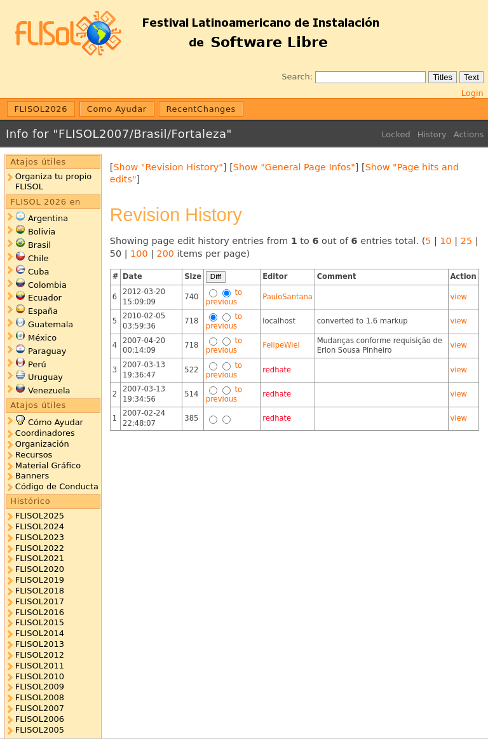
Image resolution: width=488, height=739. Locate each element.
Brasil (39, 245)
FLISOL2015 (39, 622)
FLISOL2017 (39, 601)
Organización (42, 444)
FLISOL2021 (39, 558)
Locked (395, 134)
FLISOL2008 (39, 697)
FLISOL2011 (39, 665)
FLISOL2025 (39, 515)
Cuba (38, 271)
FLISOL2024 (39, 526)
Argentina (48, 218)
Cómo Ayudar (55, 422)
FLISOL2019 (39, 580)
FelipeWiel (281, 345)
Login (472, 93)
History (432, 134)
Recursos (33, 454)
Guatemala (50, 324)
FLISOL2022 (39, 548)
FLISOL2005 (39, 730)
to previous (224, 296)
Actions (469, 134)
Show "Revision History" (168, 167)
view (458, 296)
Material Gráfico (48, 465)
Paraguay (47, 351)
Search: (297, 76)
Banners (32, 475)
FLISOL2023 (39, 537)
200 (165, 253)
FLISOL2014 (39, 633)
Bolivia (41, 231)
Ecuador (45, 297)
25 (466, 241)
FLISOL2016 (39, 612)
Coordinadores (45, 433)
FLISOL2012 (39, 655)
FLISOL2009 (39, 686)
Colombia (47, 285)
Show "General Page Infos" (294, 167)
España (43, 311)
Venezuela (49, 390)
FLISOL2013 (39, 644)
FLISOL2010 (39, 676)
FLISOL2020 (39, 569)
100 (138, 253)
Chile (38, 258)
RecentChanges (201, 109)
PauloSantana (287, 296)
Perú (37, 364)
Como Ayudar (117, 109)
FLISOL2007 (39, 708)
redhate (276, 369)
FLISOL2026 (41, 109)
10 (445, 241)
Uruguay (45, 377)
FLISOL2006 (39, 719)
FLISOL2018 (39, 590)
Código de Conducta (56, 486)
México (42, 337)
